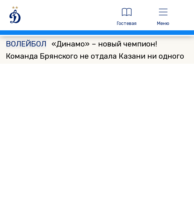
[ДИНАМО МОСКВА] (56, 16)
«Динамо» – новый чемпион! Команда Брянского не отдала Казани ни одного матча (95, 56)
